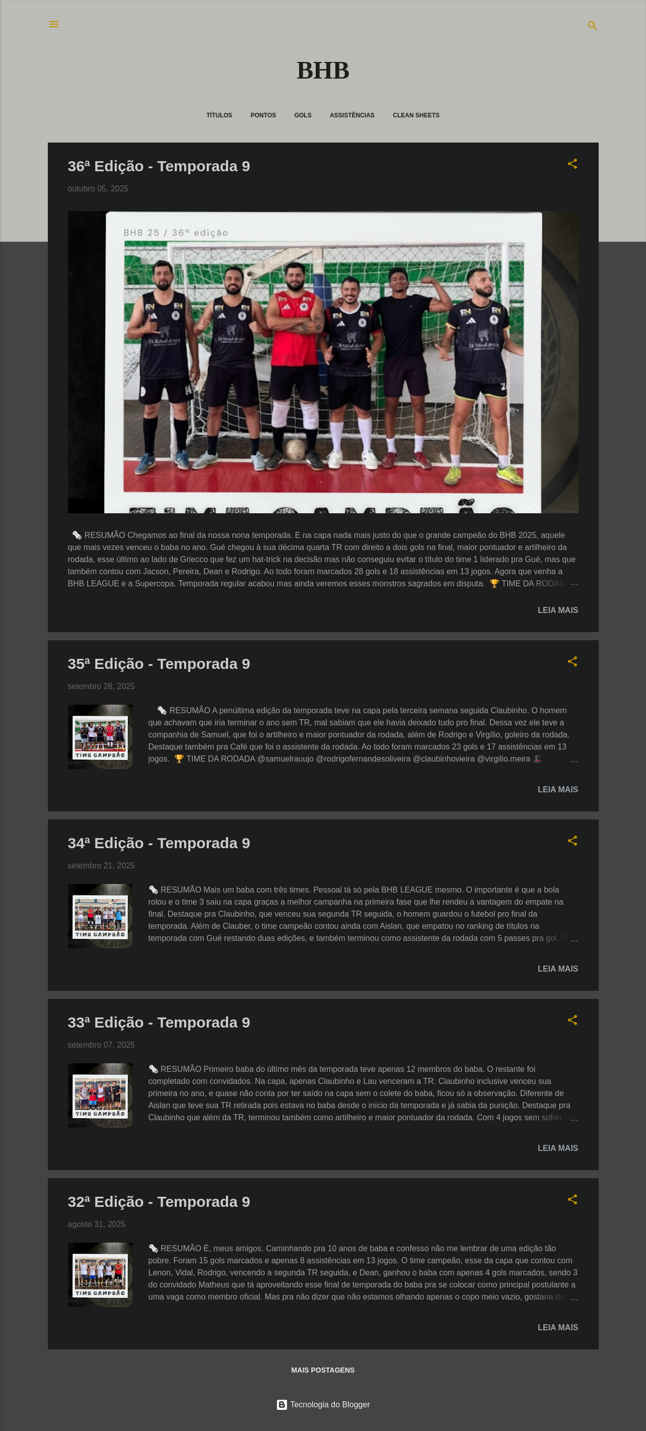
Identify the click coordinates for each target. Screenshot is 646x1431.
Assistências (352, 115)
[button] (572, 165)
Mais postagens (323, 1370)
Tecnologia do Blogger (323, 1404)
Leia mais (558, 610)
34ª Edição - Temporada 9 (159, 843)
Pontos (263, 115)
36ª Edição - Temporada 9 (159, 166)
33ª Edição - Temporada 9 (159, 1022)
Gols (303, 115)
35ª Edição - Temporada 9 (159, 663)
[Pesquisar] (593, 27)
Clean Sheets (416, 115)
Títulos (219, 115)
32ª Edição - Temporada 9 (159, 1201)
